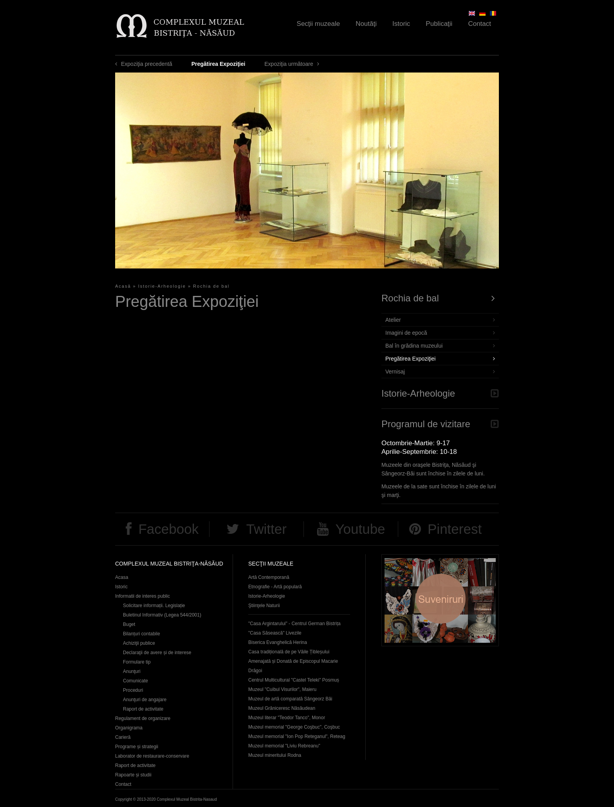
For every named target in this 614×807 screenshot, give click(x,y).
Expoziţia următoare (288, 64)
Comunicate (135, 681)
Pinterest (455, 529)
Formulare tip (137, 662)
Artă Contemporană (268, 577)
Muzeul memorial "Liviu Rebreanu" (284, 746)
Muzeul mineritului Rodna (274, 755)
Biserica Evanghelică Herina (277, 642)
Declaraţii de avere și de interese (157, 652)
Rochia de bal (211, 286)
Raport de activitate (143, 709)
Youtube (360, 529)
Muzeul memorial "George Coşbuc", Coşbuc (294, 727)
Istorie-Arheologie (162, 286)
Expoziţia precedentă (146, 64)
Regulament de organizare (142, 718)
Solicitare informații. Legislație (154, 605)
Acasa (121, 577)
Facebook (168, 529)
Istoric (401, 23)
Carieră (122, 737)
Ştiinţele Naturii (264, 605)
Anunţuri (132, 671)
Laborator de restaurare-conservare (152, 756)
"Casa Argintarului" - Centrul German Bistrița (294, 623)
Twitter (266, 529)
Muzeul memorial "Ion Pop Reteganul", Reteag (296, 736)
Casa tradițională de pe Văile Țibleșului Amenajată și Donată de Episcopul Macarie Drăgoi (293, 661)
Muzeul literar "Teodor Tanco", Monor (286, 717)
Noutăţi (366, 23)
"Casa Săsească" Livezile (275, 633)
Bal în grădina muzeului (413, 346)
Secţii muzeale (318, 23)
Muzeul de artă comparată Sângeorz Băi (290, 699)
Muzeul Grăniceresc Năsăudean (281, 708)
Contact (479, 23)
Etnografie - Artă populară (275, 586)
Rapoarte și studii (133, 775)
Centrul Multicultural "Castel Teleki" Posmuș (293, 680)
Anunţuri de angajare (144, 699)
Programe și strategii (136, 746)
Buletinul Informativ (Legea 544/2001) (162, 615)
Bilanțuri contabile (141, 634)
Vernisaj (395, 371)
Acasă (123, 286)
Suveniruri (440, 600)
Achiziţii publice (139, 643)
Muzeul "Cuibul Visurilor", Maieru (282, 689)
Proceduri (133, 690)
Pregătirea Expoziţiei (410, 358)
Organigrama (129, 728)
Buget (129, 624)
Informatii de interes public (142, 596)
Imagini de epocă (406, 333)
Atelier (393, 320)
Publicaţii (439, 23)
